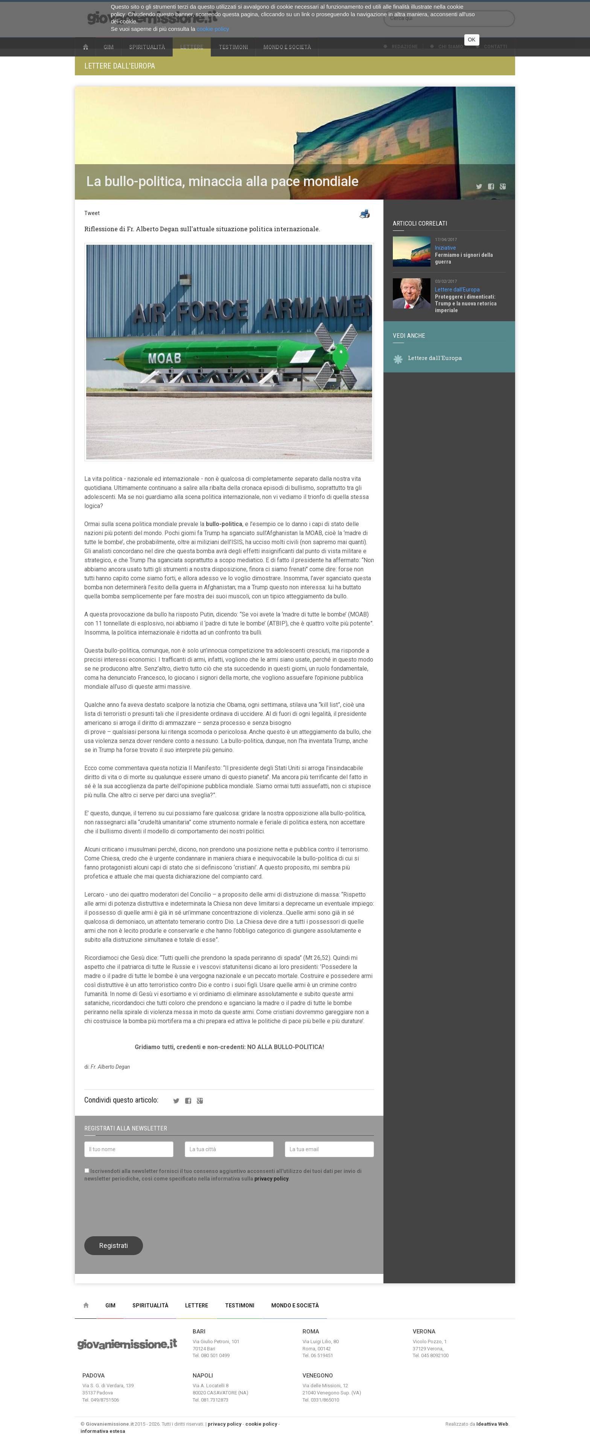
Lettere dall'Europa (119, 65)
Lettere (196, 1306)
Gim (110, 1306)
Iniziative (445, 248)
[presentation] (141, 1208)
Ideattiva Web (492, 1424)
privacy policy (271, 1179)
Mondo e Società (295, 1306)
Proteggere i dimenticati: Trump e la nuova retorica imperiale (466, 303)
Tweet (92, 213)
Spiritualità (150, 1306)
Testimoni (239, 1306)
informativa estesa (103, 1431)
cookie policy (261, 1424)
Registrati (113, 1245)
